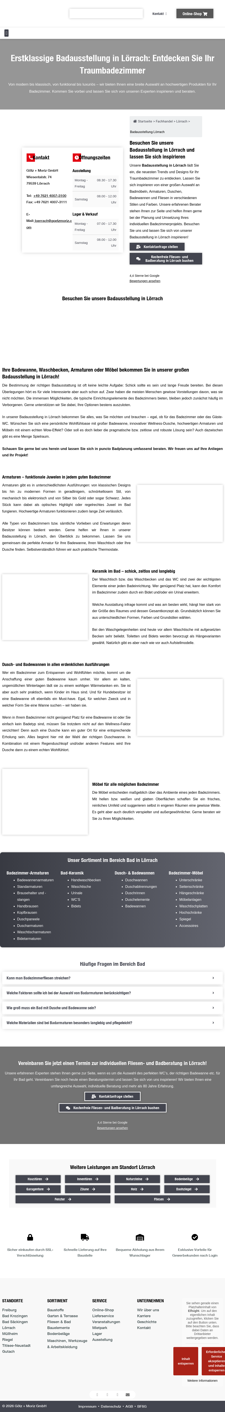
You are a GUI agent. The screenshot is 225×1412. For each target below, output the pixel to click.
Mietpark (99, 1327)
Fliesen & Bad (59, 1321)
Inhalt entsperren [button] (186, 1361)
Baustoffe (55, 1310)
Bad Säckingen (15, 1321)
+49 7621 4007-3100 (49, 195)
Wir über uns (148, 1310)
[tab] (112, 978)
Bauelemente (58, 1327)
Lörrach (8, 1327)
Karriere (144, 1315)
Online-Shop (103, 1310)
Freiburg (9, 1310)
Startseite (142, 121)
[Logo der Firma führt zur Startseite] (31, 13)
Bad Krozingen (15, 1315)
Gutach (8, 1351)
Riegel (7, 1339)
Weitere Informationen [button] (202, 1380)
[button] (6, 33)
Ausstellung (102, 1339)
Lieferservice (103, 1315)
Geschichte (146, 1321)
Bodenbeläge (58, 1333)
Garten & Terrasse (62, 1315)
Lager (97, 1333)
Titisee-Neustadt (16, 1345)
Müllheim (10, 1333)
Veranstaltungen (106, 1321)
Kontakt (144, 1327)
